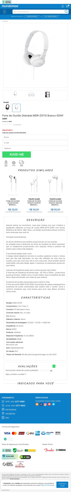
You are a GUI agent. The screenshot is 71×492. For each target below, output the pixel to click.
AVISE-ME (16, 154)
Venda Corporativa (15, 478)
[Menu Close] (4, 11)
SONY (4, 119)
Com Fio (5, 21)
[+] (54, 366)
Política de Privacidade (47, 485)
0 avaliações (17, 124)
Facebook (10, 414)
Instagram (10, 410)
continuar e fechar (62, 485)
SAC (7, 418)
